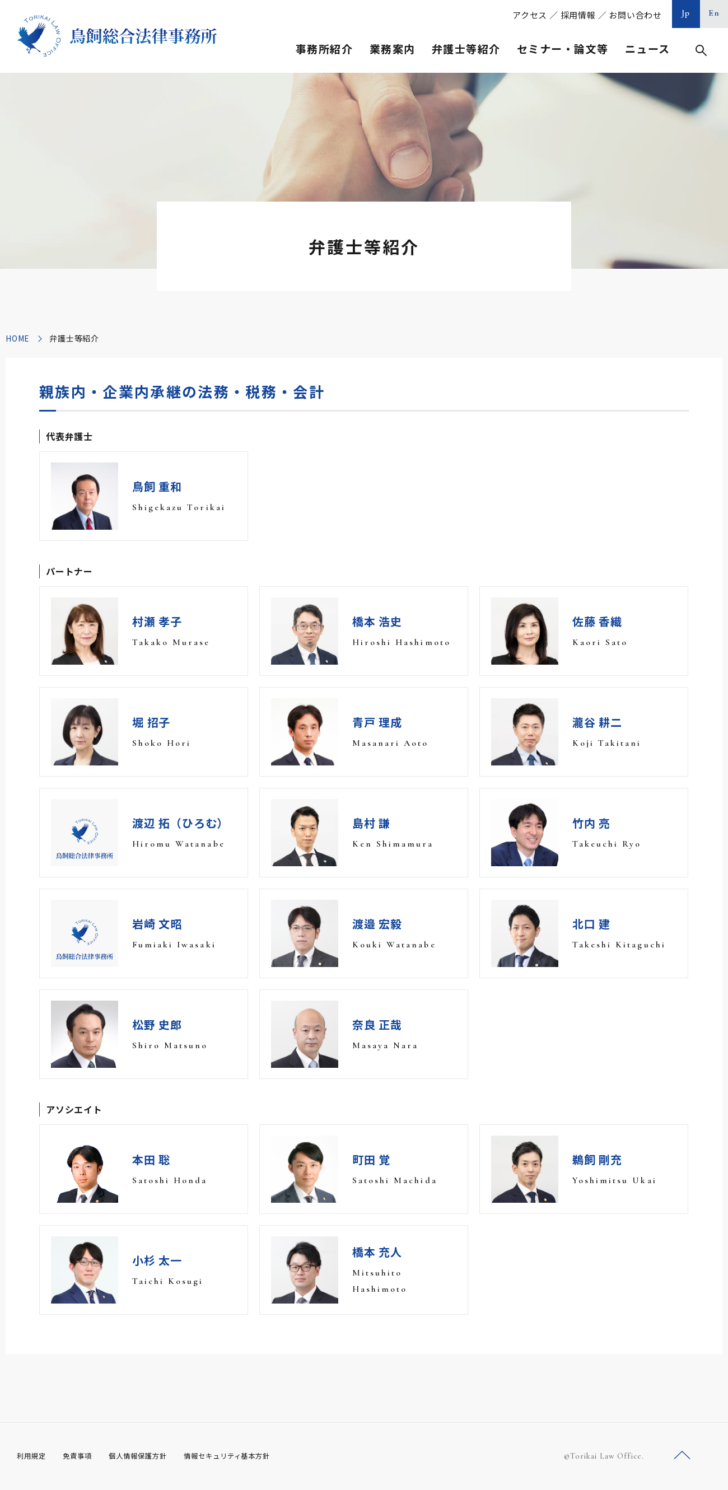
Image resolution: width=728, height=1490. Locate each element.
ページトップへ (682, 1455)
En (714, 12)
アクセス (529, 15)
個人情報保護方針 (152, 1455)
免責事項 (84, 1455)
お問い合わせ (635, 15)
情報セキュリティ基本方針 (253, 1455)
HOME (18, 338)
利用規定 (33, 1455)
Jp (686, 12)
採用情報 (578, 15)
